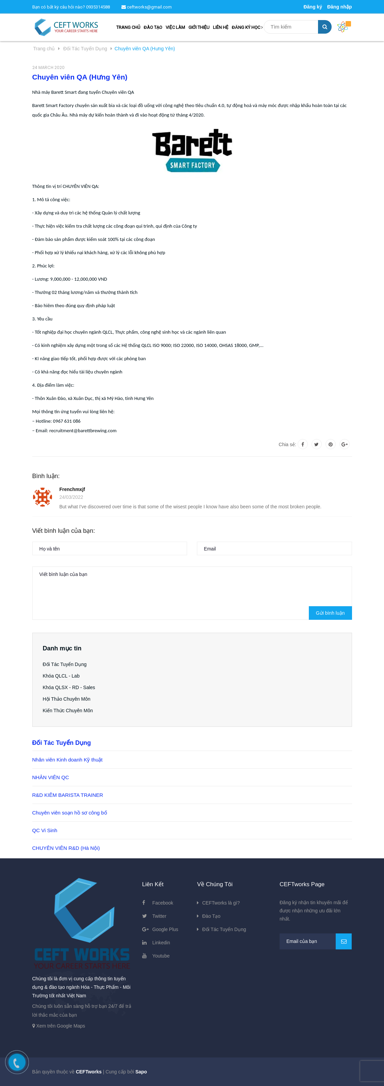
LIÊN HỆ (220, 27)
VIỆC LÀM (175, 27)
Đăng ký (312, 7)
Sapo (141, 1071)
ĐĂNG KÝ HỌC (247, 27)
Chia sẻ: (287, 444)
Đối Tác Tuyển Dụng (65, 664)
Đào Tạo (211, 916)
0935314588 (98, 7)
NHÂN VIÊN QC (50, 777)
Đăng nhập (339, 7)
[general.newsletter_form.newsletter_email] (316, 941)
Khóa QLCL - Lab (61, 676)
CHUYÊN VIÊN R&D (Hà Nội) (66, 848)
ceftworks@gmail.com (146, 7)
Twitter (159, 916)
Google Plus (165, 929)
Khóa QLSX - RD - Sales (69, 687)
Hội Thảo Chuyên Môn (66, 699)
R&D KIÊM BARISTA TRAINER (67, 795)
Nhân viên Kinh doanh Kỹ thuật (67, 760)
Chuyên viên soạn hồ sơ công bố (69, 813)
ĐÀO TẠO (153, 27)
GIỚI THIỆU (199, 27)
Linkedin (161, 942)
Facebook (162, 903)
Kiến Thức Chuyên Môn (68, 710)
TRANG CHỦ (128, 27)
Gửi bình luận (330, 613)
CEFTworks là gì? (220, 903)
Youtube (161, 956)
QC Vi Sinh (44, 830)
